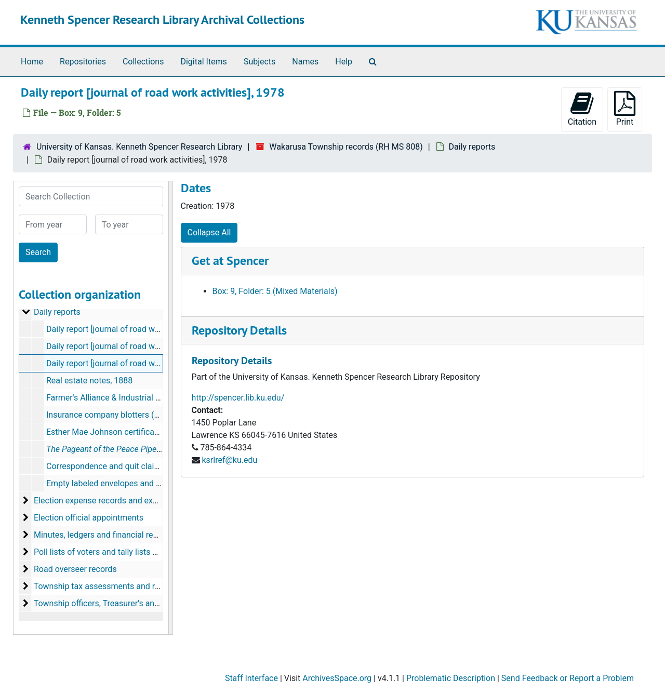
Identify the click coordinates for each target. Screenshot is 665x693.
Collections (143, 61)
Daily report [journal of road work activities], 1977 (136, 346)
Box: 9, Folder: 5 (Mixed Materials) (275, 291)
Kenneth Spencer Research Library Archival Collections (162, 19)
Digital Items (203, 61)
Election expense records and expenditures (113, 500)
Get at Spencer (230, 260)
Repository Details (239, 330)
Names (305, 61)
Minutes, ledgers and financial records (104, 535)
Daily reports (472, 147)
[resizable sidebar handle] (170, 407)
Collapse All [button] (209, 232)
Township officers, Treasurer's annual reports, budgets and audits (153, 603)
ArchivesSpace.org (336, 678)
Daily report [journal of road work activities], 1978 (136, 363)
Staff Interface (251, 678)
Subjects (259, 61)
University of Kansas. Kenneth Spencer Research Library (139, 147)
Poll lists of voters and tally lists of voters (109, 552)
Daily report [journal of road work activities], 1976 (136, 329)
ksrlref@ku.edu (229, 460)
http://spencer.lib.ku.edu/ (238, 398)
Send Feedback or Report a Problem (567, 678)
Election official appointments (88, 518)
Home (32, 61)
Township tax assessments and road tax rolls (117, 586)
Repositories (83, 61)
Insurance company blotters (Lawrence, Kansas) (135, 415)
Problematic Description (450, 678)
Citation (582, 109)
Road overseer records (75, 569)
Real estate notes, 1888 (89, 380)
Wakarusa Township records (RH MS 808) (345, 147)
